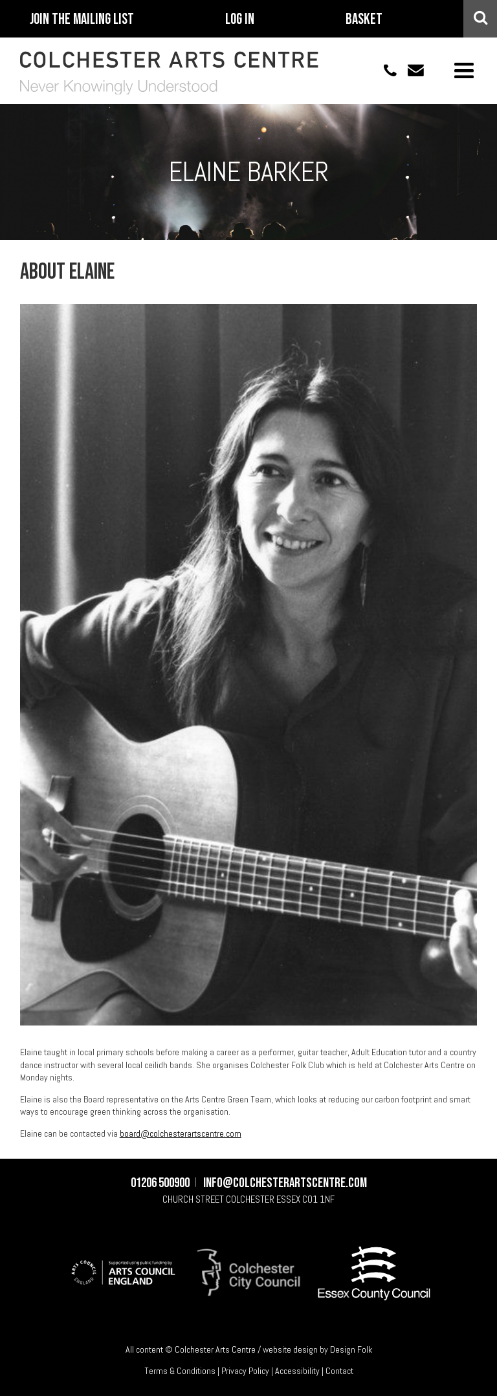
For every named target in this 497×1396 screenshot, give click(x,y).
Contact (339, 1371)
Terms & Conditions (179, 1371)
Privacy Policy (245, 1371)
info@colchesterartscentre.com (410, 70)
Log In (239, 19)
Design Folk (351, 1349)
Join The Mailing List (82, 19)
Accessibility (297, 1371)
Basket (364, 19)
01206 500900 (383, 70)
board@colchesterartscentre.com (180, 1133)
